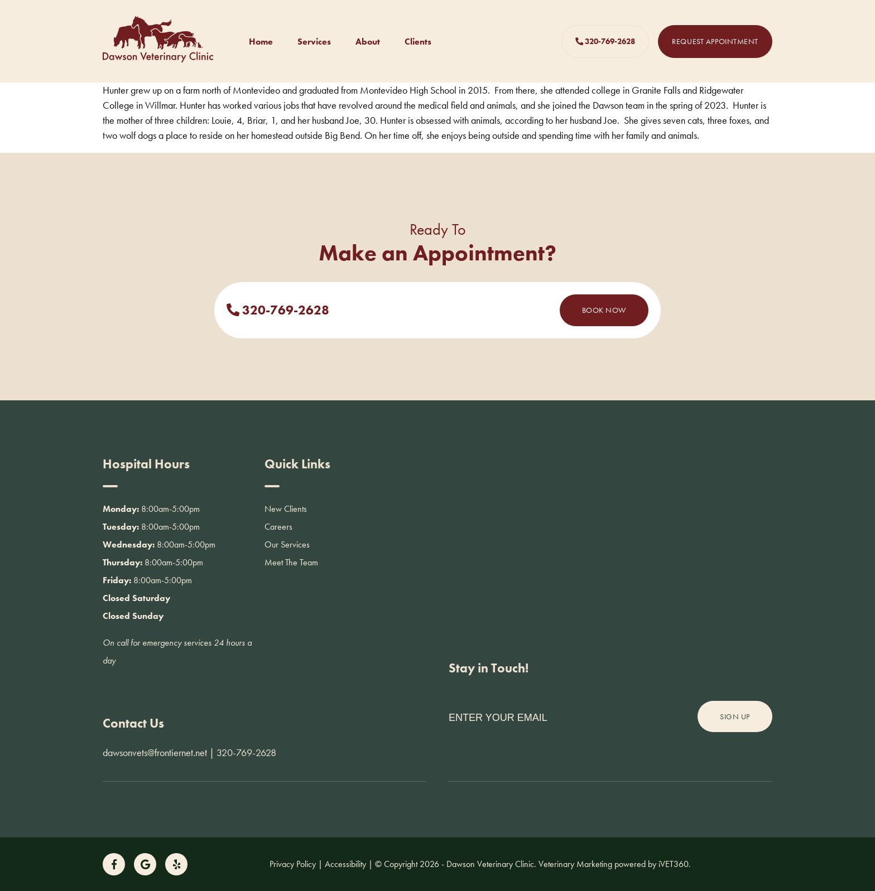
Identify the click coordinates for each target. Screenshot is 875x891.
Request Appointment (715, 41)
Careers (278, 526)
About (367, 41)
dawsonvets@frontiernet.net (155, 752)
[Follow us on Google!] (145, 864)
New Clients (286, 509)
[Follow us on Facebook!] (114, 864)
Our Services (287, 544)
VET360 (673, 864)
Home (261, 41)
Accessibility (345, 864)
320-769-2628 (605, 41)
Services (314, 41)
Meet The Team (291, 562)
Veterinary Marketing (575, 864)
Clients (418, 41)
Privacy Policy (293, 864)
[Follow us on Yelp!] (176, 864)
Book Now (604, 310)
